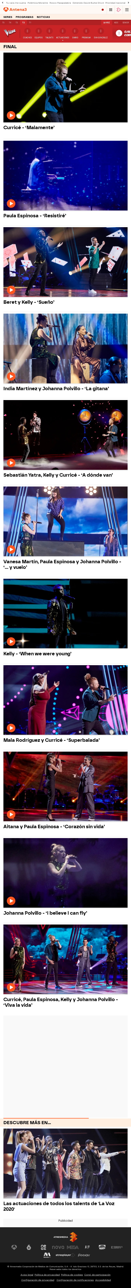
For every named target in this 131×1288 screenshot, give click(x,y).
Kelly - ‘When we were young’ (37, 654)
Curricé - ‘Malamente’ (29, 127)
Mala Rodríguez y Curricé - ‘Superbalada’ (51, 740)
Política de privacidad (47, 1275)
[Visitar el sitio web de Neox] (43, 1247)
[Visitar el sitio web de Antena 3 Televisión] (14, 1247)
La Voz (106, 22)
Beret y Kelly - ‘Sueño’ (28, 302)
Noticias (43, 17)
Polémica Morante (38, 3)
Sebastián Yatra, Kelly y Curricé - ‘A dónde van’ (58, 475)
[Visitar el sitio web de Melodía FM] (47, 1255)
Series (7, 17)
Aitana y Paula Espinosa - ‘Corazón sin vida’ (54, 826)
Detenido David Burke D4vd (88, 3)
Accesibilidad (103, 1280)
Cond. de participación (97, 1275)
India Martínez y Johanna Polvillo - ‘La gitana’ (56, 388)
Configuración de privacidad (37, 1280)
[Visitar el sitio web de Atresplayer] (65, 1255)
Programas (24, 17)
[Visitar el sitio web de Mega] (73, 1247)
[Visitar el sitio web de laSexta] (29, 1247)
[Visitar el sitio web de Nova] (58, 1247)
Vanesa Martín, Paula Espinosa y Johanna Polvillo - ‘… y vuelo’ (62, 564)
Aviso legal (26, 1275)
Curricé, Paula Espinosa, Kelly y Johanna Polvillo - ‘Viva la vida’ (60, 1002)
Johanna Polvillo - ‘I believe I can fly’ (45, 913)
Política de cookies (72, 1275)
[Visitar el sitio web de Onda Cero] (102, 1247)
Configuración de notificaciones (75, 1280)
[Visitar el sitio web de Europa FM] (117, 1247)
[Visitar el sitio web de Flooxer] (84, 1255)
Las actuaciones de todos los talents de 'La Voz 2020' (58, 1206)
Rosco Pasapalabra (60, 3)
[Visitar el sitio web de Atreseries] (87, 1247)
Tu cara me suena (16, 3)
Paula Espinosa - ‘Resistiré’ (34, 215)
